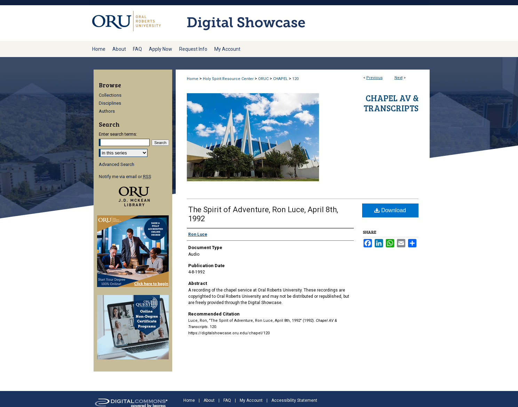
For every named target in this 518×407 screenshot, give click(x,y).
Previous (374, 77)
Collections (110, 95)
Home (192, 79)
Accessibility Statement (294, 400)
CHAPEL (280, 79)
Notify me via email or (125, 176)
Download (390, 210)
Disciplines (110, 103)
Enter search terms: (118, 134)
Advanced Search (116, 164)
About (209, 400)
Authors (107, 111)
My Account (251, 400)
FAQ (227, 400)
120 (295, 79)
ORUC (263, 79)
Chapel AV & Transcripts (391, 103)
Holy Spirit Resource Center (228, 79)
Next (399, 77)
